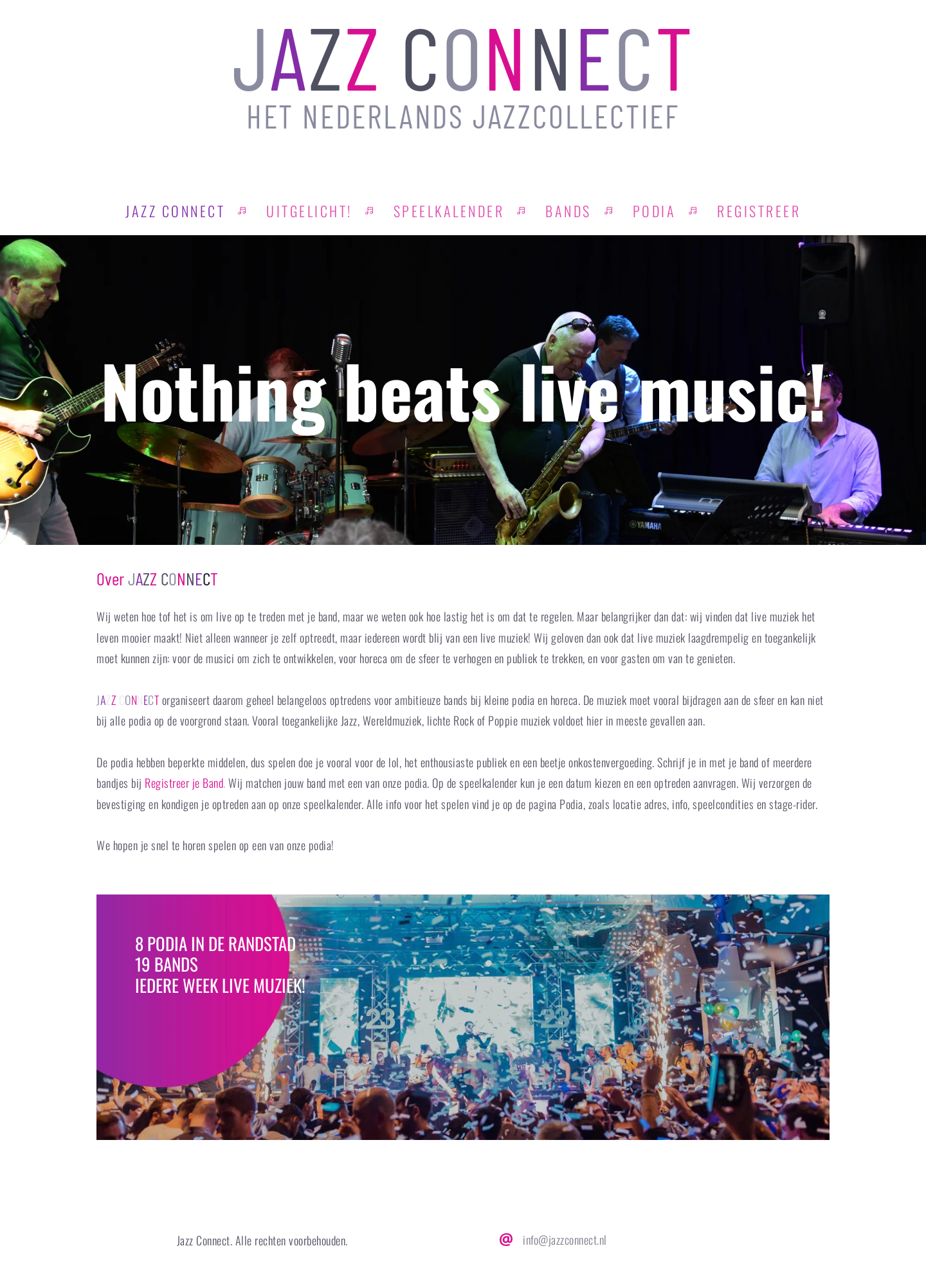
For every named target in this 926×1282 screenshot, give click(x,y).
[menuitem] (175, 210)
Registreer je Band (184, 782)
